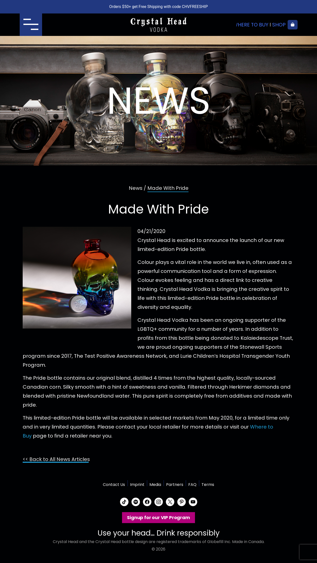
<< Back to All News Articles (56, 459)
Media (155, 484)
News (135, 188)
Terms (207, 484)
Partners (174, 484)
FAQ (192, 484)
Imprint (137, 484)
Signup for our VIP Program (158, 517)
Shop (279, 25)
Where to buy (250, 25)
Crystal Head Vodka (158, 24)
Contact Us (114, 484)
